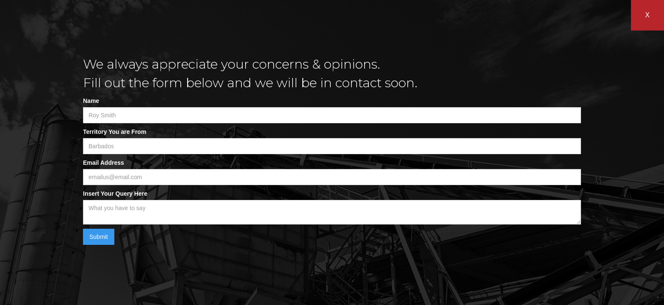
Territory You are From (114, 131)
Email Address (103, 162)
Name (91, 100)
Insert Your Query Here (115, 193)
